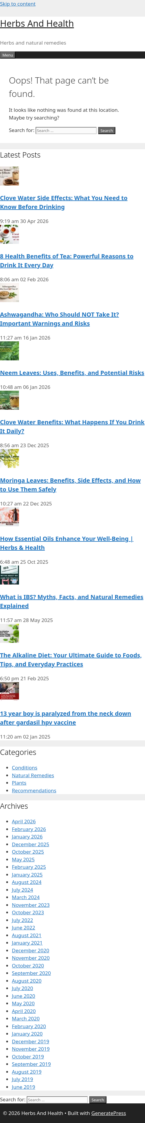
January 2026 (27, 836)
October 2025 (28, 851)
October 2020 (28, 965)
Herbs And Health (37, 23)
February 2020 (29, 1026)
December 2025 (30, 844)
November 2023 (31, 904)
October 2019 (28, 1056)
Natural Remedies (33, 775)
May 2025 (23, 859)
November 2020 (31, 957)
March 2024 (26, 897)
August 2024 (27, 882)
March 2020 (26, 1018)
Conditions (24, 767)
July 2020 (22, 988)
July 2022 (22, 920)
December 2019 (30, 1041)
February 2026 (29, 829)
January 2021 (27, 942)
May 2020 (23, 1003)
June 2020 (23, 995)
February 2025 (29, 866)
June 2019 (23, 1086)
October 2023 (28, 912)
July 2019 (22, 1079)
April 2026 (24, 821)
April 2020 (24, 1011)
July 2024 (22, 889)
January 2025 (27, 874)
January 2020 (27, 1033)
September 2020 (31, 973)
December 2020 (30, 950)
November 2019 (31, 1048)
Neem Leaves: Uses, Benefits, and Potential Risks (72, 373)
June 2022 (23, 927)
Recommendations (34, 790)
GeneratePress (108, 1113)
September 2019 (31, 1064)
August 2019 (27, 1071)
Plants (19, 782)
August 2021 (27, 935)
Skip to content (18, 3)
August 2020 (27, 980)
